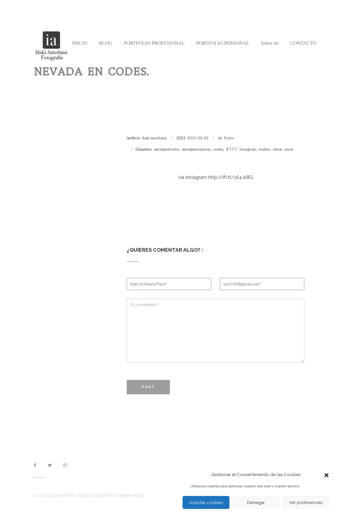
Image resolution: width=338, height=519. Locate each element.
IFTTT (231, 149)
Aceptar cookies (206, 502)
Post (148, 387)
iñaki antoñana (154, 138)
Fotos (229, 138)
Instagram (247, 149)
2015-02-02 (197, 138)
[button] (326, 475)
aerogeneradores (196, 149)
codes (218, 149)
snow (288, 149)
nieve (277, 149)
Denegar (256, 502)
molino (264, 149)
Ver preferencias (305, 502)
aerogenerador (166, 149)
